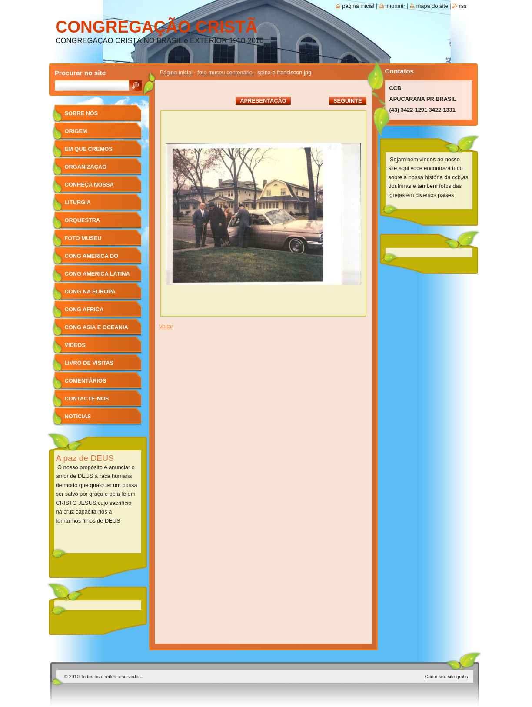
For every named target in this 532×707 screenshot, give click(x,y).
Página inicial (176, 72)
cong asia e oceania (96, 327)
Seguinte (347, 100)
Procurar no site (80, 73)
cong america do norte (91, 259)
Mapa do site (432, 6)
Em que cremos (89, 149)
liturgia (78, 202)
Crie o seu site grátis (446, 676)
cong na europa (90, 291)
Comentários (85, 380)
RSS (462, 6)
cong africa (84, 309)
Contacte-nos (87, 398)
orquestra (82, 220)
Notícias (78, 416)
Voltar (166, 326)
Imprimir (396, 6)
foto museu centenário (225, 72)
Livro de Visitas (89, 363)
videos (75, 345)
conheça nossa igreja (89, 187)
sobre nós (81, 113)
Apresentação (263, 100)
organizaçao (86, 166)
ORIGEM (76, 131)
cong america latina (97, 273)
